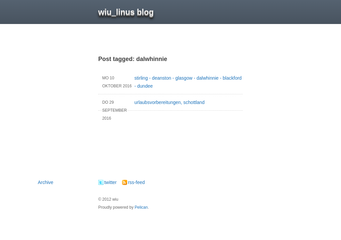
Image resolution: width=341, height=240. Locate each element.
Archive (45, 182)
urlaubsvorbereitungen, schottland (151, 104)
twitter (110, 182)
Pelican (141, 207)
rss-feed (136, 182)
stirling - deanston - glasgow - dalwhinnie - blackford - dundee (170, 82)
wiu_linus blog (126, 11)
